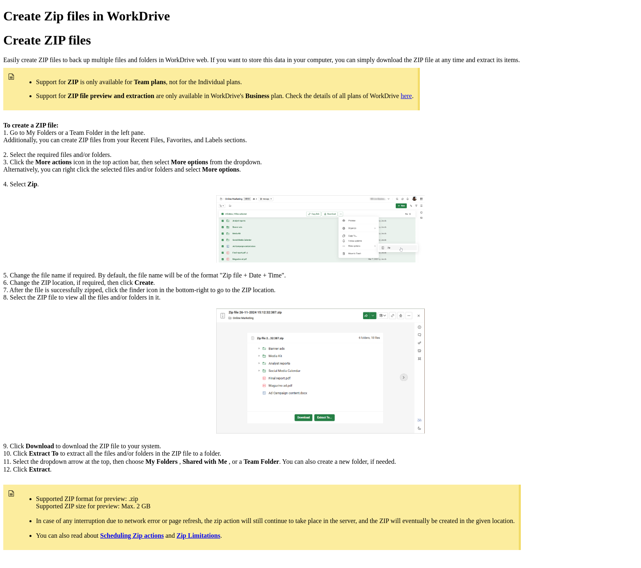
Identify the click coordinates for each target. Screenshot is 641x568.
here (406, 95)
